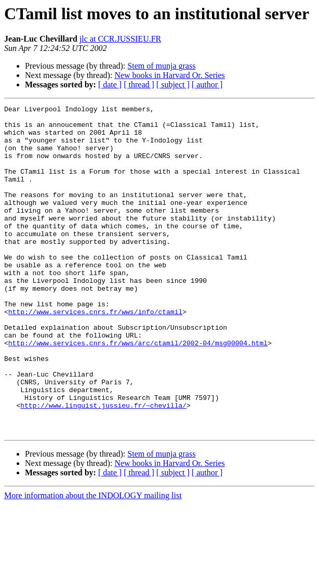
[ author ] (207, 84)
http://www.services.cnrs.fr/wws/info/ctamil (95, 353)
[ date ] (110, 84)
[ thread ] (139, 84)
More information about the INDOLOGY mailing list (93, 560)
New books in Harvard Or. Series (169, 75)
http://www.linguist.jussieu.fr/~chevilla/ (103, 466)
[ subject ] (173, 84)
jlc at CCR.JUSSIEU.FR (120, 38)
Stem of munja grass (161, 65)
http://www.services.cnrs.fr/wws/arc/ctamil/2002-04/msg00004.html (138, 391)
